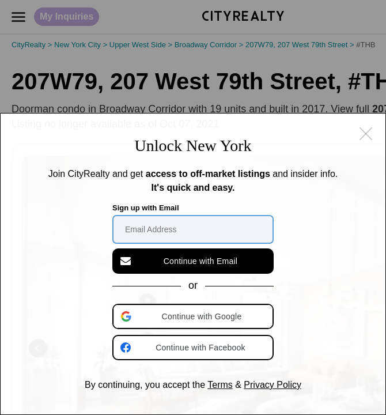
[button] (194, 316)
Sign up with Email (145, 207)
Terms (220, 385)
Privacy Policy (272, 385)
